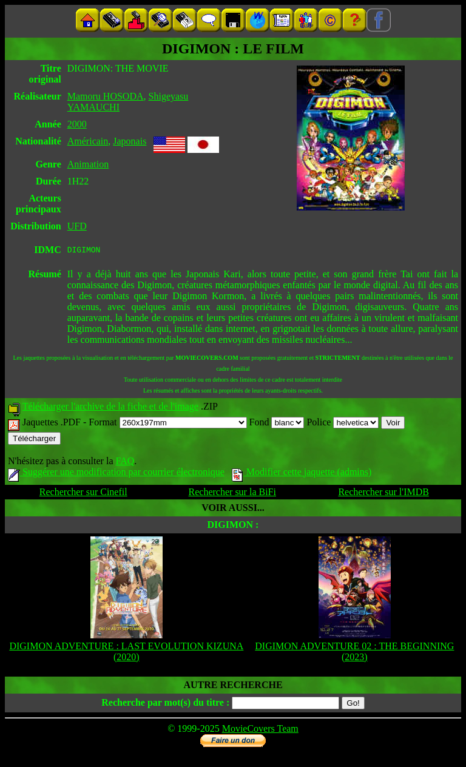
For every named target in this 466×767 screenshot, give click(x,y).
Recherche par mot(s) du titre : (165, 704)
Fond (277, 424)
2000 (77, 124)
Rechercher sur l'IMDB (383, 493)
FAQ (124, 463)
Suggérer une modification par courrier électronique (116, 473)
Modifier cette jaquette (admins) (302, 473)
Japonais (129, 141)
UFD (77, 226)
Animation (88, 164)
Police (342, 424)
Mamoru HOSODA (105, 96)
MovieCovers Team (260, 730)
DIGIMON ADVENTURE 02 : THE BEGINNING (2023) (354, 653)
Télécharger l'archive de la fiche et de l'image (110, 408)
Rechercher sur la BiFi (232, 493)
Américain (88, 141)
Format (167, 424)
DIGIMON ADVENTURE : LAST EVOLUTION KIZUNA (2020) (126, 653)
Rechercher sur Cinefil (83, 493)
